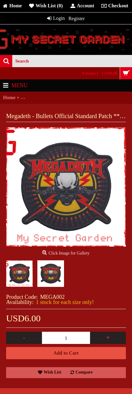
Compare (84, 372)
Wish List (53, 372)
